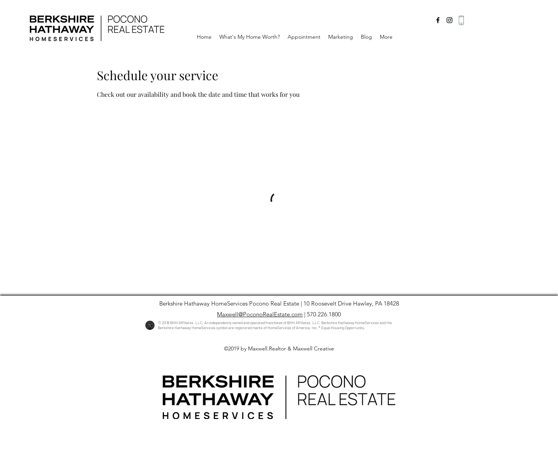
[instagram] (449, 20)
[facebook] (438, 20)
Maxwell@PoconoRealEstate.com (260, 314)
